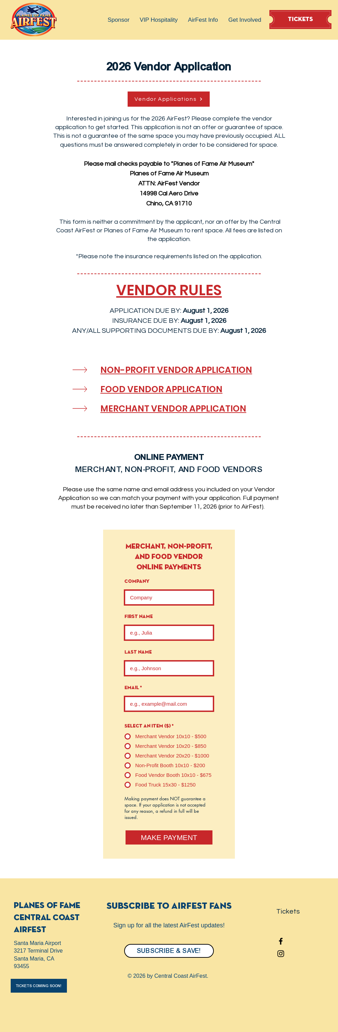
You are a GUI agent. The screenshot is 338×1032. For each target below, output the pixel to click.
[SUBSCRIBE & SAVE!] (169, 951)
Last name (138, 652)
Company (137, 581)
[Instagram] (280, 953)
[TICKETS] (300, 19)
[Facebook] (280, 941)
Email (132, 687)
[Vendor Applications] (169, 99)
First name (139, 616)
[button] (118, 20)
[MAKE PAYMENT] (169, 837)
